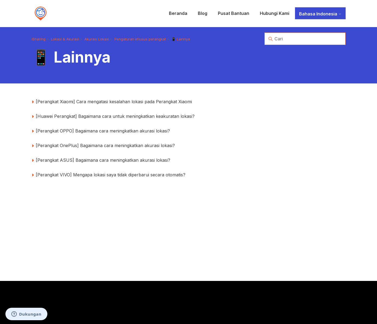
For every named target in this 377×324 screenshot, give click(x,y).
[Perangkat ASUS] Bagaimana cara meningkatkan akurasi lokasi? (103, 160)
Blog (202, 13)
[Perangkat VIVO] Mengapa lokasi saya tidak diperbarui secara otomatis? (110, 174)
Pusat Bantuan (233, 13)
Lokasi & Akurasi (65, 39)
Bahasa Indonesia (320, 13)
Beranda (178, 13)
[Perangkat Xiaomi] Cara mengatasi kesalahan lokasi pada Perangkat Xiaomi (114, 101)
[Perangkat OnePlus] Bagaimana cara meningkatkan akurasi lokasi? (105, 145)
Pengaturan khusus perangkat (140, 39)
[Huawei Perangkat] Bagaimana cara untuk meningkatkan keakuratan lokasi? (115, 116)
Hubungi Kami (274, 13)
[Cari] (305, 39)
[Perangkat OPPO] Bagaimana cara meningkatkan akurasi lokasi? (103, 131)
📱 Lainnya (180, 39)
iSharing (38, 39)
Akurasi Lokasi (96, 39)
